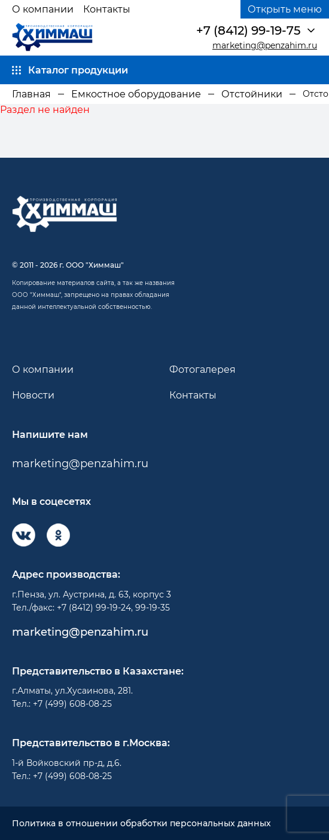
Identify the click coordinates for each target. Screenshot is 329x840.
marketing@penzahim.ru (264, 46)
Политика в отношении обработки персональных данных (141, 823)
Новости (33, 395)
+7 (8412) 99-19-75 (248, 30)
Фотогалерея (202, 369)
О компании (43, 9)
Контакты (106, 9)
